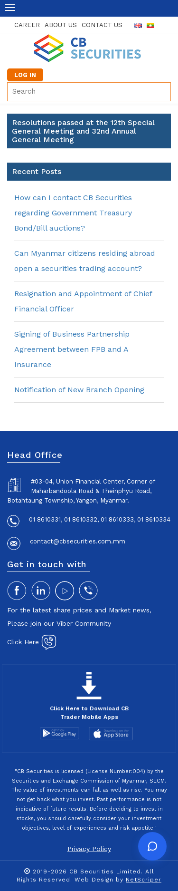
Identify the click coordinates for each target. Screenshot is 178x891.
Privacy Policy (89, 848)
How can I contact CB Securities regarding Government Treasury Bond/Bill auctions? (73, 212)
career (27, 25)
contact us (102, 25)
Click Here (31, 642)
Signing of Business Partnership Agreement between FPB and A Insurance (72, 349)
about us (61, 25)
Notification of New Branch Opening (79, 389)
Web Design (94, 879)
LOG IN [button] (25, 74)
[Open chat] (152, 846)
